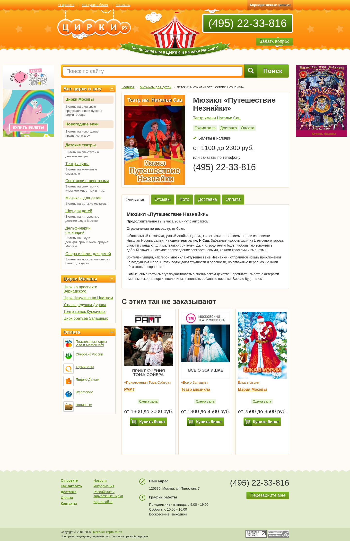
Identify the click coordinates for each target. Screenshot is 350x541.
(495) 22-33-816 (247, 23)
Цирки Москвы (79, 99)
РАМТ (129, 389)
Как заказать (71, 486)
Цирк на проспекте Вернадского (80, 289)
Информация (104, 486)
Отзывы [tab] (163, 199)
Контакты (123, 5)
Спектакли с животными (87, 181)
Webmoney (84, 392)
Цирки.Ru (98, 532)
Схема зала (205, 128)
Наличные (84, 405)
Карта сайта (103, 502)
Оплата (71, 332)
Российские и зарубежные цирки (108, 494)
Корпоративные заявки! (270, 5)
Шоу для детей (78, 211)
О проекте (66, 5)
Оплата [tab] (233, 199)
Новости (100, 480)
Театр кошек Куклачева (84, 312)
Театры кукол (77, 164)
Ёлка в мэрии (248, 382)
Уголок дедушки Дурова (84, 305)
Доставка (228, 128)
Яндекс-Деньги (87, 379)
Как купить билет (95, 5)
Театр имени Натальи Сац (216, 118)
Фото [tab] (184, 199)
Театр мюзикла (195, 389)
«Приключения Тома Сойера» (147, 382)
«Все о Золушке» (194, 382)
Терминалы (85, 367)
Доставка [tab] (207, 199)
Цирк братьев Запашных (85, 318)
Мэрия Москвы (252, 389)
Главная (128, 87)
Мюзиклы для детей (83, 198)
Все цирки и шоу (82, 88)
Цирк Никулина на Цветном (88, 298)
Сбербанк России (89, 354)
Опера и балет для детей (88, 254)
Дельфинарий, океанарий (78, 230)
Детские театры (80, 145)
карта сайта (114, 532)
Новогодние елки (82, 124)
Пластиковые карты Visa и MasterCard (91, 343)
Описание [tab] (135, 199)
